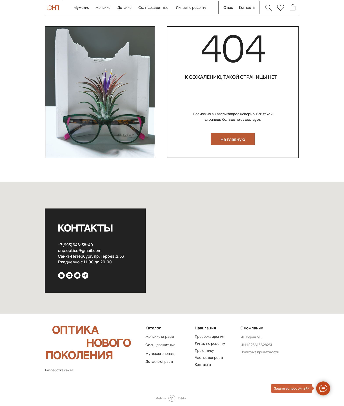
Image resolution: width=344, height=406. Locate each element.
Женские (102, 7)
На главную (232, 139)
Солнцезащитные (153, 7)
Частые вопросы (209, 357)
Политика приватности (259, 352)
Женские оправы (159, 336)
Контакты (247, 7)
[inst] (61, 275)
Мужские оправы (159, 353)
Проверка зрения (209, 336)
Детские (124, 7)
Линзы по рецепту (191, 7)
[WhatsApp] (77, 275)
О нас (228, 7)
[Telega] (85, 275)
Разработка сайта (59, 370)
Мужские (81, 7)
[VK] (69, 275)
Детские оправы (159, 361)
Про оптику (204, 350)
